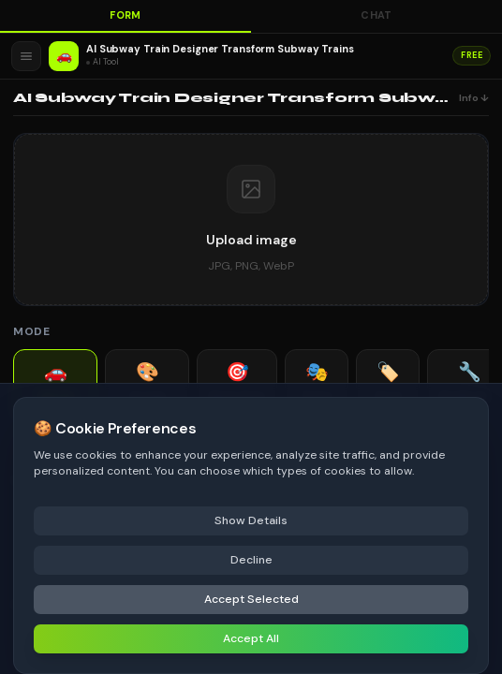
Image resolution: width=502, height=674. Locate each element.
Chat (376, 15)
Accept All (251, 638)
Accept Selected (251, 599)
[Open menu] (26, 56)
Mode (32, 331)
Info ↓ (474, 98)
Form (125, 15)
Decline (251, 559)
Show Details (251, 520)
